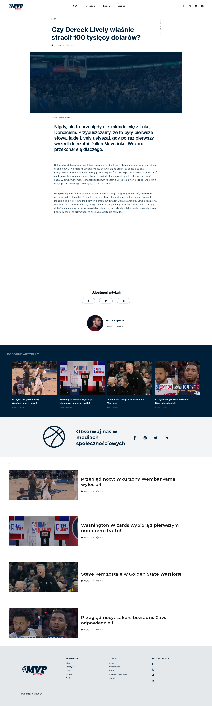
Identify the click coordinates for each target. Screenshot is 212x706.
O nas (111, 663)
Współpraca (114, 667)
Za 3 (68, 678)
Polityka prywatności (118, 674)
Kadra (106, 6)
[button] (175, 6)
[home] (16, 6)
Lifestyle (90, 6)
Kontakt (112, 678)
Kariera (112, 670)
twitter (119, 326)
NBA (75, 6)
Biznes (121, 6)
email (109, 326)
